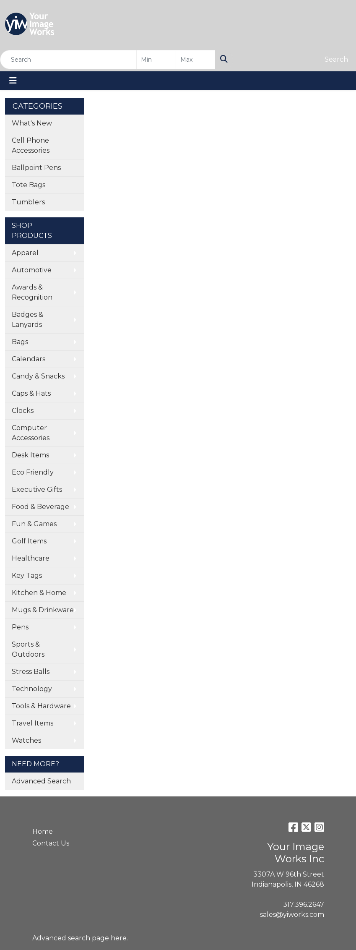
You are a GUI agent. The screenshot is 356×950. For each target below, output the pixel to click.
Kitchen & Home (39, 593)
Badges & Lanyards (27, 320)
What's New (32, 123)
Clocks (23, 411)
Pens (20, 627)
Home (42, 831)
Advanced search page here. (80, 938)
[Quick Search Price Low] (156, 59)
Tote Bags (28, 185)
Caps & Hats (31, 393)
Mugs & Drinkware (43, 610)
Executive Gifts (37, 489)
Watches (26, 740)
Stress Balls (30, 672)
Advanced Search (41, 781)
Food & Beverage (40, 507)
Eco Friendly (33, 472)
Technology (32, 689)
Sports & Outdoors (28, 649)
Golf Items (29, 541)
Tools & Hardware (41, 706)
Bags (20, 342)
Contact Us (50, 843)
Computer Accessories (30, 433)
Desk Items (30, 455)
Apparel (25, 253)
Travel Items (32, 723)
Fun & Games (34, 524)
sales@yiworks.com (292, 915)
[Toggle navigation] (13, 80)
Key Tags (27, 575)
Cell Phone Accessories (30, 145)
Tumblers (28, 202)
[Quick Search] (68, 59)
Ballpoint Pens (36, 168)
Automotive (32, 270)
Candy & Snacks (38, 376)
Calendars (28, 359)
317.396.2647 (303, 904)
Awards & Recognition (32, 292)
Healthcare (30, 558)
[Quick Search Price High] (196, 59)
